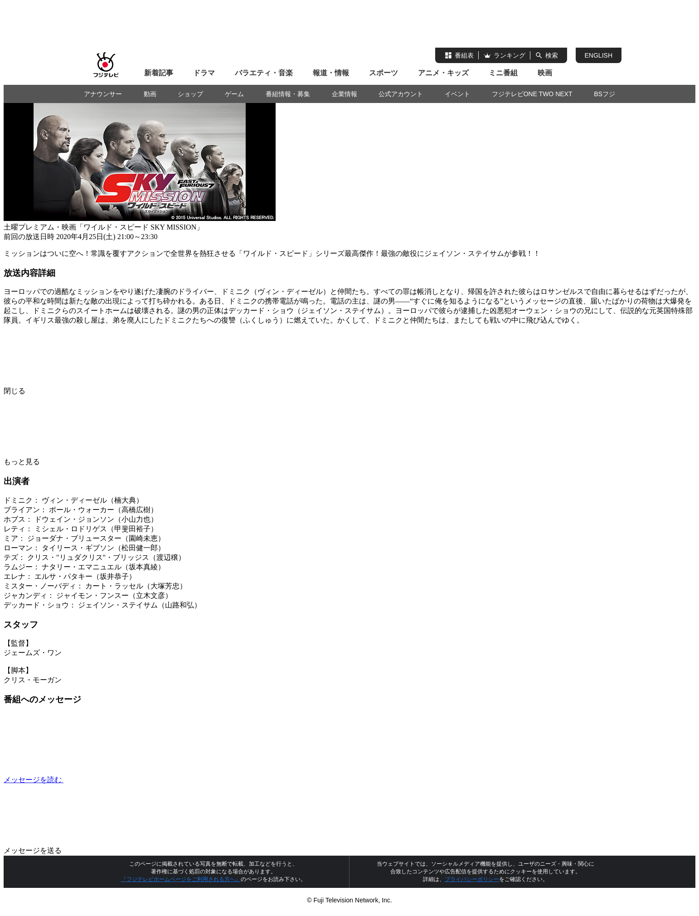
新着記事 (158, 73)
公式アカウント (401, 94)
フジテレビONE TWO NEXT (532, 94)
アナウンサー (103, 94)
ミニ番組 (503, 73)
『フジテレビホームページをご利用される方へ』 (181, 879)
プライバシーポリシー (472, 879)
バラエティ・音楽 (264, 73)
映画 (545, 73)
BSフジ (604, 94)
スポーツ (383, 73)
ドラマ (204, 73)
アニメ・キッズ (443, 73)
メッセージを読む (101, 780)
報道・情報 (331, 73)
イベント (457, 94)
